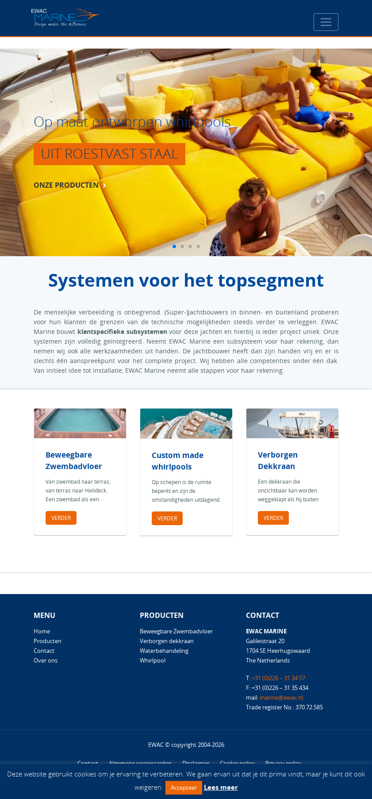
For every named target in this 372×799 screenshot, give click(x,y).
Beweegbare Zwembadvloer (176, 631)
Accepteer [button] (184, 787)
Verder (61, 518)
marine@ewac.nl (281, 697)
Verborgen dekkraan (167, 641)
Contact (44, 651)
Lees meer (221, 787)
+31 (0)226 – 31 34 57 (278, 678)
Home (42, 631)
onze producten (66, 185)
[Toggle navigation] (326, 22)
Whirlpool (152, 660)
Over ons (46, 660)
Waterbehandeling (164, 651)
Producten (47, 641)
